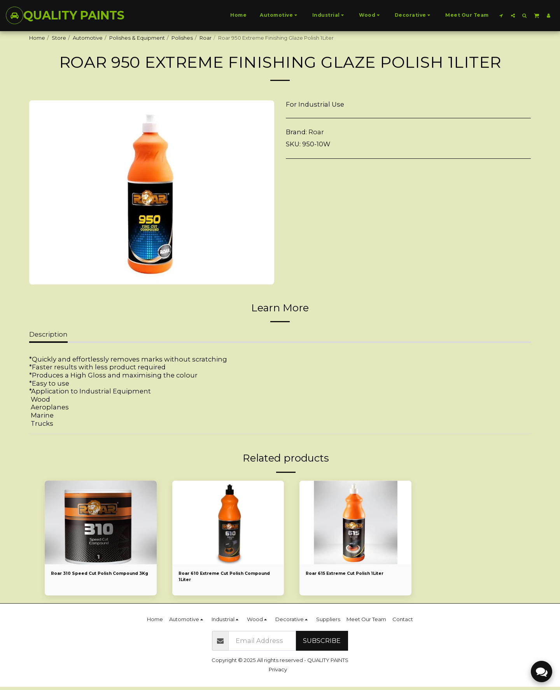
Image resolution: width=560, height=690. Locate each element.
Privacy (278, 672)
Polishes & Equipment (137, 38)
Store (59, 38)
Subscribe (322, 644)
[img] (101, 523)
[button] (501, 15)
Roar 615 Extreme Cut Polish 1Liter (355, 574)
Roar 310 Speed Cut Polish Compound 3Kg (88, 578)
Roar (206, 38)
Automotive (88, 38)
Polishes (182, 38)
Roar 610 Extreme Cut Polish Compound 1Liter (219, 578)
